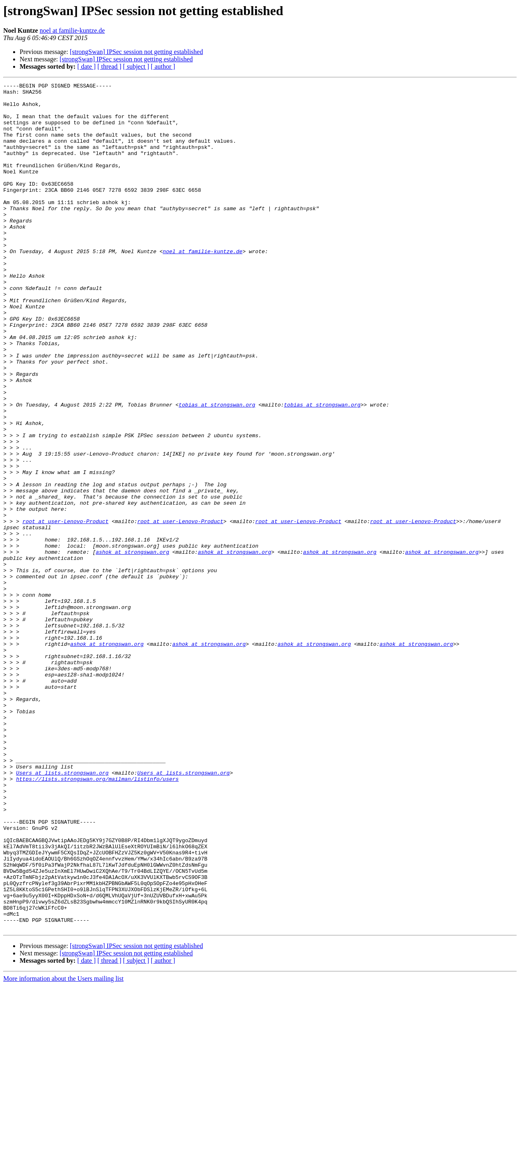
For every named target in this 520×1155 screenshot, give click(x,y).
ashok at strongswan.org (132, 646)
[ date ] (86, 66)
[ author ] (163, 66)
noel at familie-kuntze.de (72, 30)
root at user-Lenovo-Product (65, 609)
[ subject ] (136, 66)
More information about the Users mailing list (63, 1147)
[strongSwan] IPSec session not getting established (136, 51)
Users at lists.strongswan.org (62, 911)
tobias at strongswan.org (217, 469)
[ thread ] (109, 66)
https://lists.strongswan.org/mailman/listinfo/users (97, 918)
